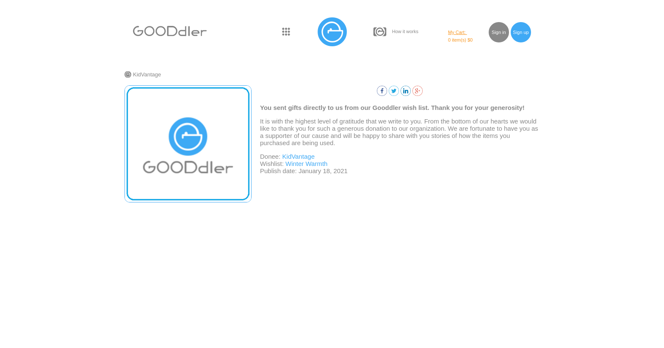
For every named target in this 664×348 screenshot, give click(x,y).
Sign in (499, 32)
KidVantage (147, 74)
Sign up (520, 32)
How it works (405, 31)
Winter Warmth (306, 163)
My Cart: (457, 32)
